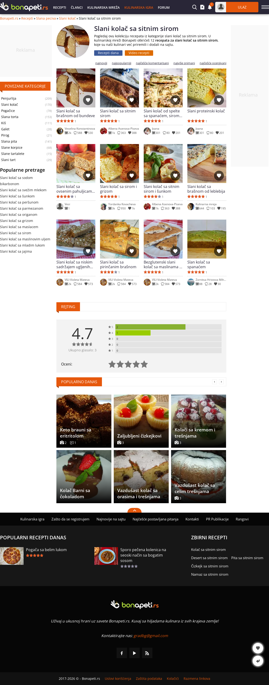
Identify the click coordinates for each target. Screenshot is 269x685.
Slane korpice (11, 147)
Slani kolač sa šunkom (17, 196)
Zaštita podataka (149, 678)
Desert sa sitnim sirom (209, 557)
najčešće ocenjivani (213, 63)
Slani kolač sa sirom (15, 233)
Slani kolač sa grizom (16, 220)
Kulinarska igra (138, 7)
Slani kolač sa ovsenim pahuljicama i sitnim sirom (75, 189)
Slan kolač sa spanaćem (198, 264)
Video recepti (139, 53)
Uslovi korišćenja (118, 678)
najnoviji (101, 63)
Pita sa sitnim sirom (247, 557)
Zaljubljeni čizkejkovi (139, 436)
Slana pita (9, 141)
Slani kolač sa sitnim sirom (118, 113)
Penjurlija (8, 98)
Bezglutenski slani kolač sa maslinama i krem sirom (162, 264)
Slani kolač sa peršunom (19, 202)
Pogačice (8, 111)
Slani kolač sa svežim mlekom (23, 190)
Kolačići (173, 678)
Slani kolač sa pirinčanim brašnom (118, 264)
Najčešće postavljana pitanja (155, 519)
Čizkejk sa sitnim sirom (209, 566)
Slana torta (9, 117)
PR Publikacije (217, 519)
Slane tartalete (12, 154)
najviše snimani (184, 63)
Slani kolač (67, 18)
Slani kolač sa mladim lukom (22, 245)
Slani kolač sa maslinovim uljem (25, 239)
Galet (5, 129)
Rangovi (242, 519)
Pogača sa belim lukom (46, 549)
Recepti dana (108, 53)
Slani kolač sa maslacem (19, 227)
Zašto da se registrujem (70, 519)
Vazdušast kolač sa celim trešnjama (195, 488)
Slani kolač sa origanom (18, 214)
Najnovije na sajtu (111, 519)
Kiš (3, 123)
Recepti (59, 7)
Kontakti (192, 519)
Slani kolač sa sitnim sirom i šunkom (161, 189)
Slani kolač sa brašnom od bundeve (75, 113)
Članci (77, 7)
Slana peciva (46, 18)
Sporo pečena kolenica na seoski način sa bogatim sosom (143, 555)
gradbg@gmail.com (151, 635)
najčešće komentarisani (152, 63)
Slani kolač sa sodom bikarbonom (16, 180)
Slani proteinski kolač (206, 111)
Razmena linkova (197, 678)
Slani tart (8, 160)
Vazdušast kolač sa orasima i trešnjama (138, 493)
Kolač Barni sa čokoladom (75, 493)
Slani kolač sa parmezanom (21, 208)
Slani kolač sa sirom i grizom (118, 189)
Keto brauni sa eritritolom (75, 433)
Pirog (5, 135)
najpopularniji (121, 63)
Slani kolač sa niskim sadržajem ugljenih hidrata (74, 264)
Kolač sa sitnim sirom (208, 549)
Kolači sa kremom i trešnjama (195, 433)
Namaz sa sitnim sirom (209, 574)
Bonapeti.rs (9, 18)
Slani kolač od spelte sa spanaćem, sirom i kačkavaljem (162, 113)
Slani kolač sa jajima (16, 251)
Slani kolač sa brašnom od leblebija (206, 189)
